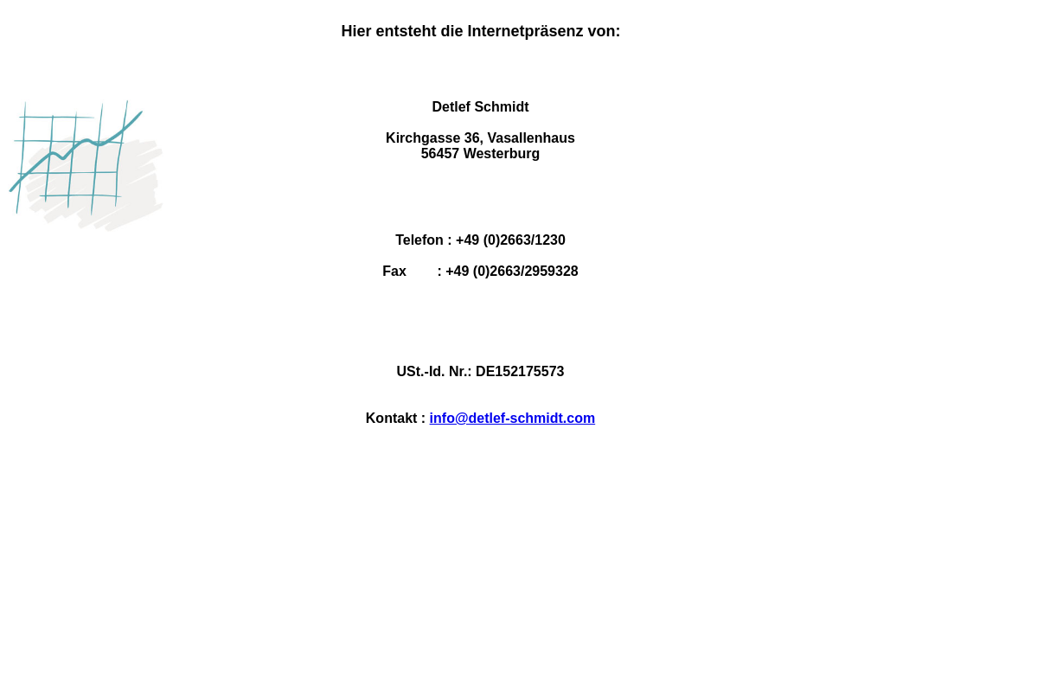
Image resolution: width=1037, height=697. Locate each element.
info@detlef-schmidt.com (513, 418)
